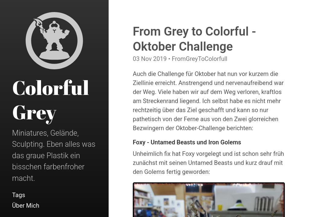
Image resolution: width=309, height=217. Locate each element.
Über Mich (25, 205)
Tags (18, 195)
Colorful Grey (50, 99)
